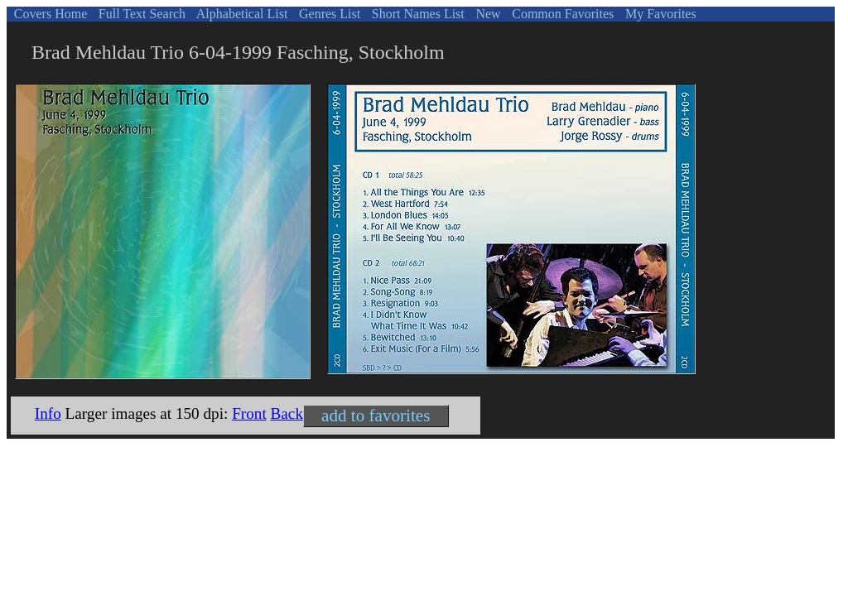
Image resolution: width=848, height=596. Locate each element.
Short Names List (417, 14)
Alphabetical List (241, 14)
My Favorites (659, 14)
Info (48, 413)
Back (287, 413)
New (486, 14)
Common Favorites (561, 14)
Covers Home (49, 14)
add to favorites (375, 415)
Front (249, 413)
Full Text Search (140, 14)
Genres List (328, 14)
